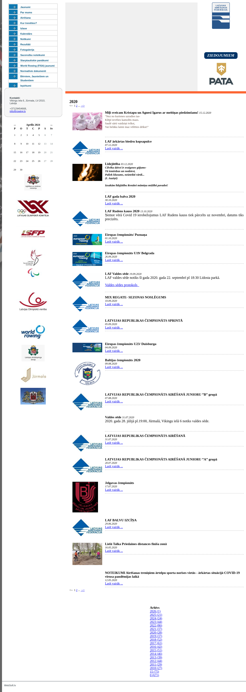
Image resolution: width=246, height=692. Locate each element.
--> (83, 105)
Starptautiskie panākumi (34, 60)
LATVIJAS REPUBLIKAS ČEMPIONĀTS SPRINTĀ (144, 320)
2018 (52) (156, 639)
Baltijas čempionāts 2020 (122, 360)
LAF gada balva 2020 (120, 196)
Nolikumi (25, 39)
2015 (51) (156, 650)
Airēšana (25, 17)
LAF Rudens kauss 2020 (122, 211)
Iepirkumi (25, 85)
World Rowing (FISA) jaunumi (37, 65)
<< (15, 125)
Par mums (26, 12)
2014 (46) (156, 654)
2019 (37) (156, 636)
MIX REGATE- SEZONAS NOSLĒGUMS (135, 297)
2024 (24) (156, 618)
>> (51, 125)
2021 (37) (156, 629)
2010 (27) (156, 668)
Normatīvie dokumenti (33, 71)
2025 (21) (156, 615)
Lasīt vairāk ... (114, 148)
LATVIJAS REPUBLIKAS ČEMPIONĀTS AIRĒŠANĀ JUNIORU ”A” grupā (161, 459)
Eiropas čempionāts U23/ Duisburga (130, 344)
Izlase (23, 28)
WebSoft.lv (10, 685)
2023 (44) (156, 622)
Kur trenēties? (28, 23)
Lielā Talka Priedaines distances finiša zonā (136, 544)
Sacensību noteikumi (32, 55)
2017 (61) (156, 643)
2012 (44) (156, 661)
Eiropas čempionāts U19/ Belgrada (129, 253)
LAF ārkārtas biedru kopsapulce (128, 141)
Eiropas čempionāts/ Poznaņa (126, 234)
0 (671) (154, 675)
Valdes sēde (113, 417)
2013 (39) (156, 657)
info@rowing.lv (18, 111)
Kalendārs (26, 33)
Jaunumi (25, 7)
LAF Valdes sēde (117, 274)
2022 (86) (156, 625)
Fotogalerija (27, 49)
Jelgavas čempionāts (119, 483)
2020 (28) (156, 632)
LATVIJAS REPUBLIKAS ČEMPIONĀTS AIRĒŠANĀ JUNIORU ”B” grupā (161, 394)
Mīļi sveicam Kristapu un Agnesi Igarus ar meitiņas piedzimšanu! (151, 112)
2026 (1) (155, 611)
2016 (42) (156, 646)
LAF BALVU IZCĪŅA (121, 520)
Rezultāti (25, 44)
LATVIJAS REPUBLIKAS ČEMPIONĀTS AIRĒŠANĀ (145, 436)
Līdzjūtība (112, 164)
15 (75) (154, 671)
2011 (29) (156, 664)
